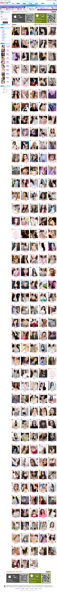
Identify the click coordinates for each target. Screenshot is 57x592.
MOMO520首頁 (17, 588)
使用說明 (35, 588)
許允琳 (8, 78)
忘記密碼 (7, 24)
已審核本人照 (4, 37)
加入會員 (31, 588)
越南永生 (7, 62)
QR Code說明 (54, 11)
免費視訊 (52, 35)
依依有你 (7, 74)
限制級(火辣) (42, 24)
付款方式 (40, 588)
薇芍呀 (8, 70)
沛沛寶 (8, 58)
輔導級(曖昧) (48, 24)
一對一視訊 (25, 35)
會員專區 (27, 588)
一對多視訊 (25, 555)
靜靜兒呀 (7, 66)
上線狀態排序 (4, 34)
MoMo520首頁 (49, 0)
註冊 (5, 24)
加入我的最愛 (54, 0)
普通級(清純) (55, 24)
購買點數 (22, 588)
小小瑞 (8, 82)
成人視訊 (3, 40)
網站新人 (3, 32)
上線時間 (3, 31)
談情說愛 (3, 38)
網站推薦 (3, 35)
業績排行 (3, 29)
